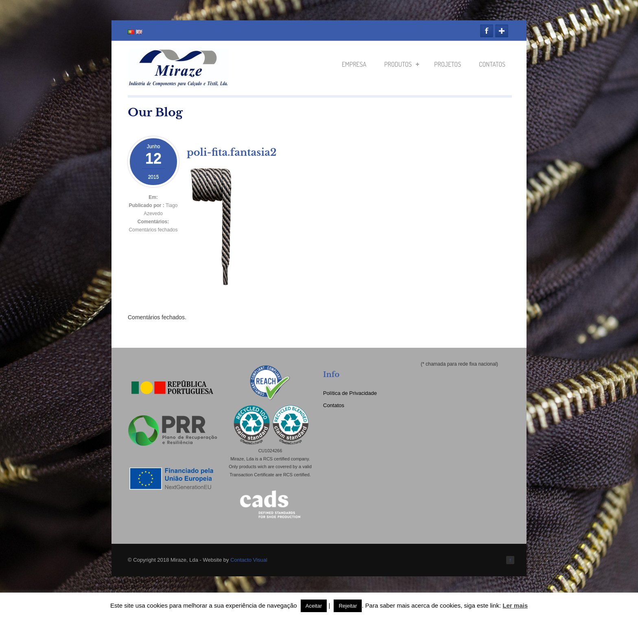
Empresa (354, 64)
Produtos (401, 64)
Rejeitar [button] (348, 606)
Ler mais (515, 605)
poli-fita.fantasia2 (232, 152)
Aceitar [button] (314, 606)
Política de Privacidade (350, 393)
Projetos (447, 64)
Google (501, 30)
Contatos (492, 64)
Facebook (486, 30)
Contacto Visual (248, 560)
